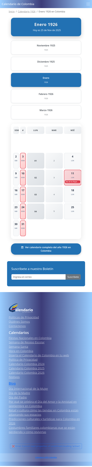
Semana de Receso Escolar (27, 343)
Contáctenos (17, 327)
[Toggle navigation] (88, 4)
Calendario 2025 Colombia (46, 458)
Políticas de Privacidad (24, 318)
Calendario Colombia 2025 (26, 369)
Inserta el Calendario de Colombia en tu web (39, 356)
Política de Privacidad (23, 361)
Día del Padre (18, 398)
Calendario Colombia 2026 (26, 374)
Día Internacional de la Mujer (28, 390)
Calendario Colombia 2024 (26, 365)
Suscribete (73, 278)
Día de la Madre (19, 394)
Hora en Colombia (21, 352)
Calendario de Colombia (18, 4)
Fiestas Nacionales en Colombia (30, 339)
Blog (12, 384)
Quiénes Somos (19, 323)
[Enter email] (38, 278)
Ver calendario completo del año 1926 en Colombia (46, 250)
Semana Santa (18, 348)
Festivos (14, 378)
